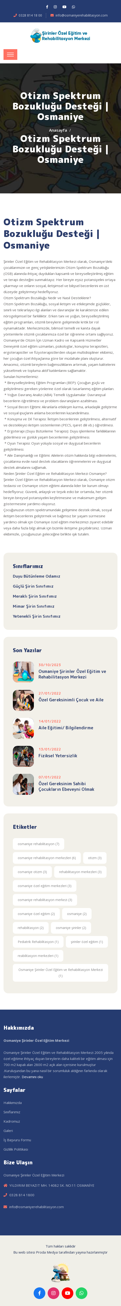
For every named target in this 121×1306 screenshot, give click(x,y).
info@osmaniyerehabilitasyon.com (82, 15)
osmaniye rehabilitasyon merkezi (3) (45, 900)
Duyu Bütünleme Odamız (36, 576)
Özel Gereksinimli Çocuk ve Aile (71, 700)
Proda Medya (47, 1252)
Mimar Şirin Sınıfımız (33, 606)
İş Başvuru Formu (17, 1140)
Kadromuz (12, 1121)
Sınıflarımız (12, 1112)
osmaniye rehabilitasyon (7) (38, 844)
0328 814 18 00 (30, 15)
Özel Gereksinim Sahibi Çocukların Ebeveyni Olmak (66, 786)
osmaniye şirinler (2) (71, 928)
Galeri (8, 1130)
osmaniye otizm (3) (32, 872)
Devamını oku (32, 1076)
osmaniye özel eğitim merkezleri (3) (44, 886)
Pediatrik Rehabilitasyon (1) (38, 941)
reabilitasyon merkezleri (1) (38, 955)
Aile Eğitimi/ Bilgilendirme (66, 728)
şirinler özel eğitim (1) (87, 941)
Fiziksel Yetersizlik (58, 756)
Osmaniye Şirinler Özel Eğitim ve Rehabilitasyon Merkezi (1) (60, 972)
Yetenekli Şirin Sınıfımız (36, 616)
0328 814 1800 (21, 1195)
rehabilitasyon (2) (31, 928)
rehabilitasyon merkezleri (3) (80, 872)
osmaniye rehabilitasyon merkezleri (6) (47, 858)
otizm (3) (95, 858)
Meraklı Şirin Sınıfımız (35, 596)
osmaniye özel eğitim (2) (36, 914)
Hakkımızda (13, 1102)
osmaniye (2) (77, 914)
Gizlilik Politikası (16, 1149)
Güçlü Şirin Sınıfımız (33, 586)
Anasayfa (58, 130)
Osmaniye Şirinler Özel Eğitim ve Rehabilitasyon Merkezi (72, 674)
